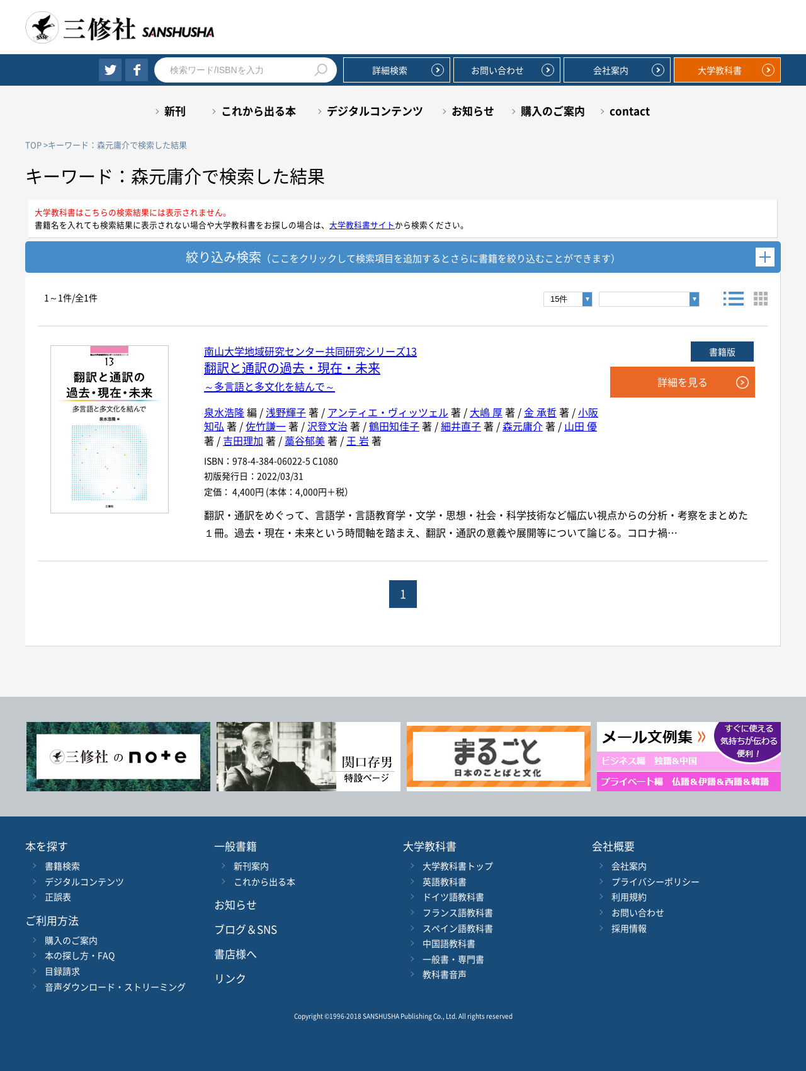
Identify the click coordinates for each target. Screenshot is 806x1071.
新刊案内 (251, 865)
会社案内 (610, 70)
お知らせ (472, 110)
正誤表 (58, 896)
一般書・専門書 (453, 959)
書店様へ (235, 953)
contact (630, 110)
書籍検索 (62, 865)
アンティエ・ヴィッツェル (387, 412)
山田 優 (580, 425)
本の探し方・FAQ (80, 955)
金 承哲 (540, 412)
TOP (33, 145)
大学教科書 (720, 70)
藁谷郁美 (305, 440)
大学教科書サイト (362, 225)
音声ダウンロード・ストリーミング (115, 986)
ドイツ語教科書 (453, 896)
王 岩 (357, 440)
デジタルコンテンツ (375, 110)
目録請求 (62, 971)
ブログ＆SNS (245, 929)
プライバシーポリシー (655, 881)
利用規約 (629, 896)
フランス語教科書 (458, 912)
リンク (230, 978)
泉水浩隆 (224, 412)
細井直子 (461, 425)
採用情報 (629, 928)
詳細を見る (682, 381)
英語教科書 (445, 881)
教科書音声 (445, 974)
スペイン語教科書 (458, 928)
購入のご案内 (553, 110)
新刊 (175, 110)
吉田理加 (243, 440)
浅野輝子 (286, 412)
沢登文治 (327, 425)
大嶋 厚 (486, 412)
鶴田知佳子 (394, 425)
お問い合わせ (497, 70)
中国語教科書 (449, 943)
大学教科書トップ (458, 865)
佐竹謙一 (266, 425)
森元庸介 (522, 425)
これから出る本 (258, 110)
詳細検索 (389, 70)
